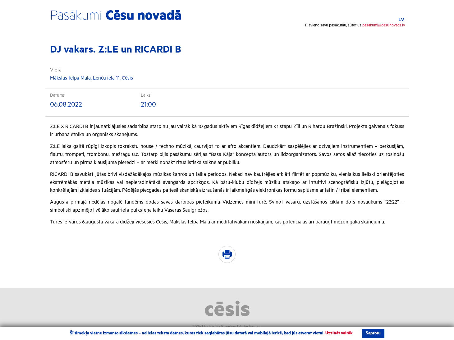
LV (401, 20)
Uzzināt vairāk (339, 333)
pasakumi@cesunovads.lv (383, 25)
